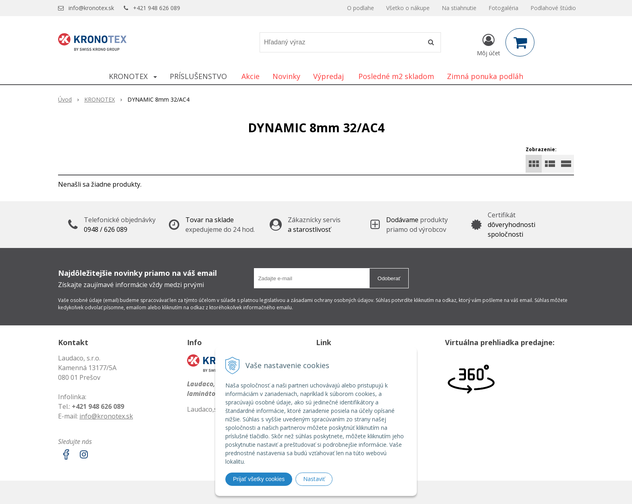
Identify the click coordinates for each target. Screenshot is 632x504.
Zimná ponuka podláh (485, 76)
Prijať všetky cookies (259, 479)
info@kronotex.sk (91, 8)
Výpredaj (328, 76)
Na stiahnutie (459, 8)
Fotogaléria (503, 8)
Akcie (250, 76)
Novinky (286, 76)
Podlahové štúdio (553, 8)
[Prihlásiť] (488, 44)
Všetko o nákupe (408, 8)
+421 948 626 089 (156, 8)
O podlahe (360, 8)
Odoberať (389, 278)
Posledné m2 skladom (396, 76)
